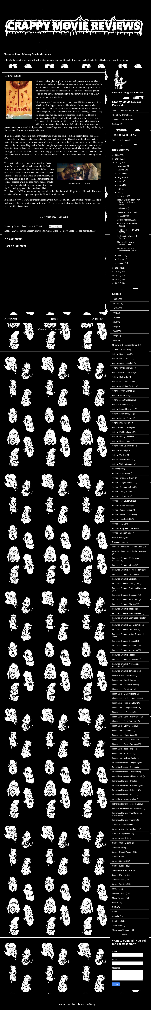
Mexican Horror (119, 893)
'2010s (115, 304)
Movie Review (89, 231)
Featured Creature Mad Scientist (126, 625)
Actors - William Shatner (122, 464)
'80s (114, 336)
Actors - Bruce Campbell (122, 363)
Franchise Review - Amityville (125, 763)
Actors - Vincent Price (121, 460)
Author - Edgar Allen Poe (123, 487)
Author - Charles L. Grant (123, 478)
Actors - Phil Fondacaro (122, 432)
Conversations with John (123, 119)
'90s (114, 340)
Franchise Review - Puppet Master (127, 808)
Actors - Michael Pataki (122, 418)
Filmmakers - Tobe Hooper (123, 749)
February (121, 259)
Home (54, 318)
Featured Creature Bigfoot (123, 574)
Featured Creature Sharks (123, 641)
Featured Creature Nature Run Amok (34, 231)
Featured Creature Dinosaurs (124, 595)
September (122, 174)
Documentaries (118, 542)
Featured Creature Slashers (124, 645)
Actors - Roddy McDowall (123, 437)
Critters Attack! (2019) (126, 220)
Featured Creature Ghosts (123, 604)
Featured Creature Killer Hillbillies (126, 613)
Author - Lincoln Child (121, 519)
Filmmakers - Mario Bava (123, 735)
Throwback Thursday (121, 930)
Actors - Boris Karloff (121, 359)
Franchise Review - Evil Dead (125, 772)
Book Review (118, 537)
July (119, 181)
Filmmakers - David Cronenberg (126, 698)
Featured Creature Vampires (124, 650)
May (119, 189)
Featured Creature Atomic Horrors (127, 570)
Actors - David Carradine (123, 372)
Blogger (92, 1004)
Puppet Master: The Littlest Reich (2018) (127, 249)
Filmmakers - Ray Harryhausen (125, 740)
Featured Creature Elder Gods (125, 599)
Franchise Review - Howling (124, 799)
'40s (114, 317)
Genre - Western (119, 884)
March (120, 255)
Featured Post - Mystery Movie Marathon (27, 54)
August (120, 177)
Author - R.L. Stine (120, 524)
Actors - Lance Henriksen (123, 409)
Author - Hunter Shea (121, 505)
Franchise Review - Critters (124, 767)
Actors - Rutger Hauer (121, 441)
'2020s (14, 231)
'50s (114, 322)
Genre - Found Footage (122, 852)
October (121, 170)
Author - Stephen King (121, 533)
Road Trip (116, 921)
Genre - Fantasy (119, 847)
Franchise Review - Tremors (124, 820)
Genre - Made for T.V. (121, 870)
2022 (117, 163)
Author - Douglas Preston (123, 482)
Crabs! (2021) (123, 208)
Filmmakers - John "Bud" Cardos (126, 717)
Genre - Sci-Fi (118, 879)
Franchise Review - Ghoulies (124, 781)
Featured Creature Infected (124, 609)
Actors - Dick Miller (120, 377)
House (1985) (123, 216)
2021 (117, 268)
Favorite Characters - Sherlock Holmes (129, 551)
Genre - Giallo (118, 856)
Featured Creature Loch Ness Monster (129, 618)
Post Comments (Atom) (60, 329)
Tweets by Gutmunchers (122, 140)
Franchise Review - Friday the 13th (127, 776)
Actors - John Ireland (121, 404)
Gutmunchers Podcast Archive (125, 110)
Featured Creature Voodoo (123, 655)
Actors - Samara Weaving (123, 446)
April (119, 193)
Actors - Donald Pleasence (123, 381)
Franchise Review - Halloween (125, 785)
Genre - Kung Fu (119, 866)
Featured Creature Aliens (123, 565)
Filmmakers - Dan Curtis (122, 689)
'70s (114, 331)
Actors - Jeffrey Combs (122, 391)
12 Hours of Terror (120, 349)
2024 (117, 155)
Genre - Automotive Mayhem (124, 829)
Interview (116, 889)
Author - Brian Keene (121, 473)
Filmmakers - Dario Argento (124, 694)
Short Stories (117, 925)
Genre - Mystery (119, 875)
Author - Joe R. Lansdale (123, 514)
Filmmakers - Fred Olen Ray (124, 703)
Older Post (97, 318)
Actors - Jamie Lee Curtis (123, 386)
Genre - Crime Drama (121, 843)
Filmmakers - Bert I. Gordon (124, 680)
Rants (114, 912)
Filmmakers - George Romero (125, 707)
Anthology (116, 469)
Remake (115, 916)
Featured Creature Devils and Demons (129, 588)
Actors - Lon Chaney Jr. (122, 414)
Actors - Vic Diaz (119, 455)
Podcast (115, 902)
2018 (117, 279)
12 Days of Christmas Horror (124, 345)
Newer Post (10, 318)
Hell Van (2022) (123, 196)
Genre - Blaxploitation (121, 834)
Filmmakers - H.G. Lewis (123, 712)
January (121, 263)
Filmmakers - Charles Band (124, 684)
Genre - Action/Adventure (123, 824)
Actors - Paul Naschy (121, 423)
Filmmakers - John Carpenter (124, 721)
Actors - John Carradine (122, 400)
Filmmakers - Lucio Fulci (122, 730)
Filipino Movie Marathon (122, 675)
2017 (117, 283)
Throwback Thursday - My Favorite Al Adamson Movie (128, 202)
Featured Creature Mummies (124, 629)
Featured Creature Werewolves (125, 659)
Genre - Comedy (60, 231)
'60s (114, 327)
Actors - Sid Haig (119, 450)
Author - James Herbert (122, 510)
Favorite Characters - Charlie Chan (127, 547)
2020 (117, 272)
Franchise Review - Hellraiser (125, 790)
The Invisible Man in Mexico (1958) (126, 243)
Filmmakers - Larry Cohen (123, 726)
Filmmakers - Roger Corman (124, 744)
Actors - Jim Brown (120, 395)
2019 (117, 275)
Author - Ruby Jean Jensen (124, 528)
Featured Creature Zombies (124, 671)
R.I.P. (114, 907)
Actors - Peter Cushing (122, 427)
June (119, 185)
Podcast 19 (117, 124)
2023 (117, 159)
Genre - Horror (75, 231)
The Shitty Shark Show (122, 115)
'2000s (115, 299)
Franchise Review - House (123, 795)
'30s (114, 313)
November (122, 166)
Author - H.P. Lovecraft (122, 501)
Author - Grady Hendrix (122, 492)
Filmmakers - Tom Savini (123, 753)
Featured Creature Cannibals (124, 579)
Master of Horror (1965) (127, 212)
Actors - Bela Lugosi (121, 354)
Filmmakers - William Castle (124, 758)
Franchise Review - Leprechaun (126, 804)
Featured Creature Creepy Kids (125, 583)
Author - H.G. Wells (120, 496)
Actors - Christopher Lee (122, 368)
